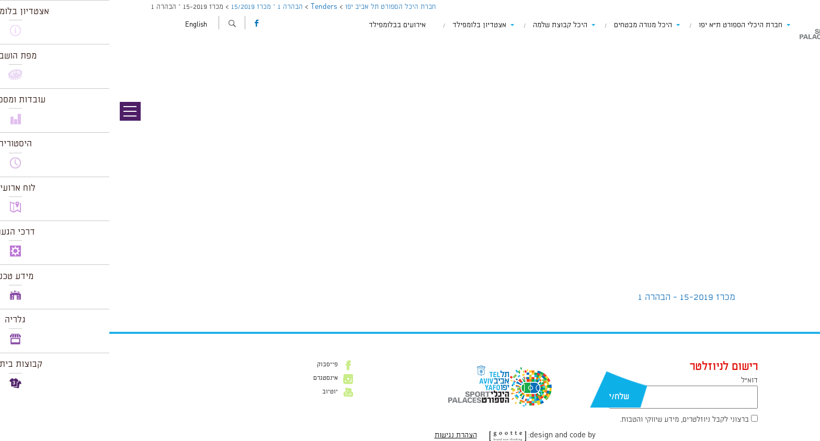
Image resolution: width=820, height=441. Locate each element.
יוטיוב (221, 392)
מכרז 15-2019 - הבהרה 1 (577, 297)
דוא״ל (640, 380)
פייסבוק (218, 365)
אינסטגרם (216, 378)
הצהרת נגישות (346, 435)
